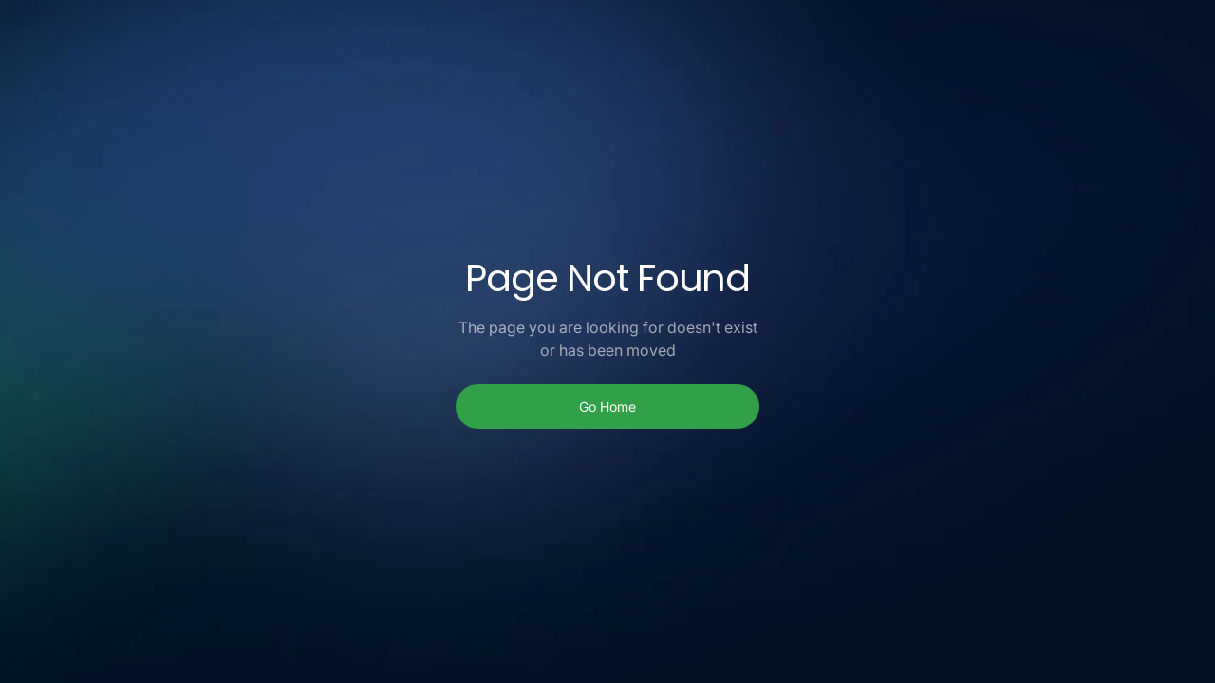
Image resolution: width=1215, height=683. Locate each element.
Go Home (607, 406)
